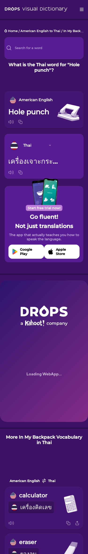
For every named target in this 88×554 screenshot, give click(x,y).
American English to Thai (40, 31)
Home (13, 31)
